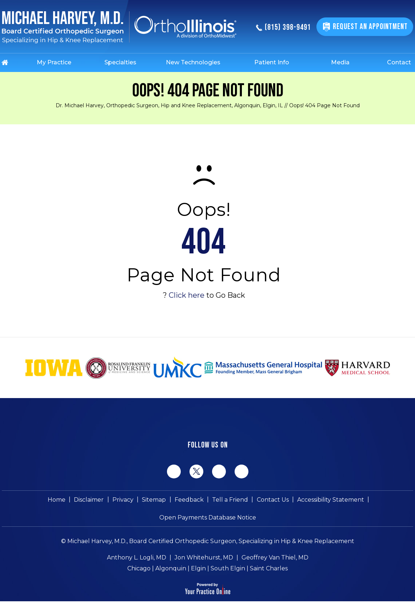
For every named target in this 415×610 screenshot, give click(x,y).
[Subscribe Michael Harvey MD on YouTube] (241, 471)
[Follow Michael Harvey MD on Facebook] (174, 471)
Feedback (189, 499)
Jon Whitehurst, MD (204, 558)
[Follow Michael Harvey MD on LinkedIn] (219, 471)
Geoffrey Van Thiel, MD (275, 558)
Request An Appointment (370, 27)
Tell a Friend (230, 499)
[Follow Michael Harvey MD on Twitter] (196, 471)
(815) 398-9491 (283, 28)
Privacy (123, 499)
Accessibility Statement (330, 499)
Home (57, 499)
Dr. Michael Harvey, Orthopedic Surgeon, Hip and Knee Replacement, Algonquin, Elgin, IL (169, 105)
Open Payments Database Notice (207, 517)
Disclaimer (89, 499)
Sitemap (154, 499)
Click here (186, 295)
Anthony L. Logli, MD (136, 558)
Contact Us (272, 499)
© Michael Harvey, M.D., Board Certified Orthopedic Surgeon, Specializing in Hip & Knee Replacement (207, 541)
